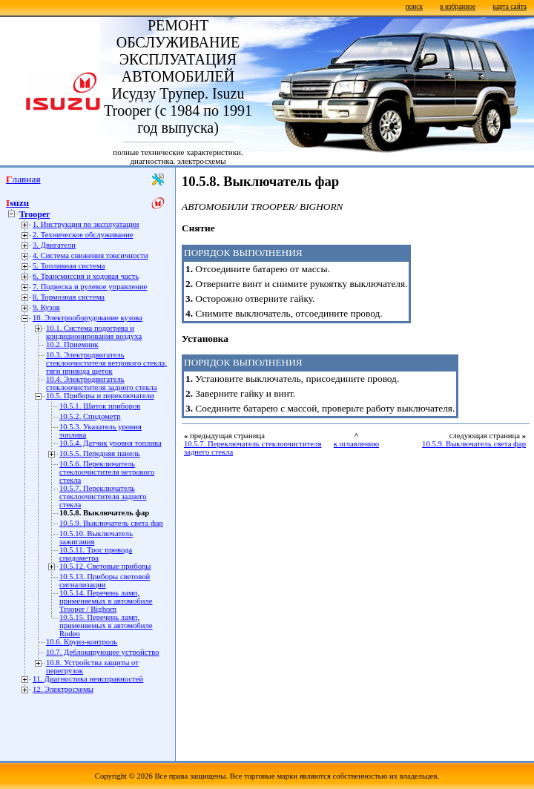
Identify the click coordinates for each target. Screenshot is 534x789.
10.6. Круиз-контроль (81, 642)
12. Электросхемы (63, 689)
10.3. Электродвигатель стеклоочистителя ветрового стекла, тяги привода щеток (106, 363)
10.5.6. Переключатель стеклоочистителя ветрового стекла (106, 472)
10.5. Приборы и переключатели (100, 396)
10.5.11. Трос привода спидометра (95, 554)
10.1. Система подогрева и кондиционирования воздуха (94, 332)
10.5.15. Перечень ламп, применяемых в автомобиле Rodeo (106, 625)
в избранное (457, 6)
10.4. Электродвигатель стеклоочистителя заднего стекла (101, 383)
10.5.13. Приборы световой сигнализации (104, 580)
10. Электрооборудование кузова (87, 318)
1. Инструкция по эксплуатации (86, 224)
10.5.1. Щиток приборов (99, 406)
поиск (414, 6)
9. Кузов (46, 307)
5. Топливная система (69, 266)
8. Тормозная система (69, 297)
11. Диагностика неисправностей (88, 679)
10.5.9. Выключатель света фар (111, 523)
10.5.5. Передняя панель (99, 453)
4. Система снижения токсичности (90, 255)
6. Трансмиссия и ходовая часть (86, 276)
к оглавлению (356, 444)
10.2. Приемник (72, 344)
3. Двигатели (54, 245)
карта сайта (510, 6)
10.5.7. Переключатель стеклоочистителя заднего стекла (103, 496)
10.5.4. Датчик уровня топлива (110, 443)
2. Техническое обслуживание (83, 235)
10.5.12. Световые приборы (105, 566)
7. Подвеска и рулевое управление (90, 287)
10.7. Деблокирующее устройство (102, 652)
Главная (23, 179)
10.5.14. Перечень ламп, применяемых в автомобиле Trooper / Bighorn (106, 601)
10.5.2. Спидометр (90, 416)
